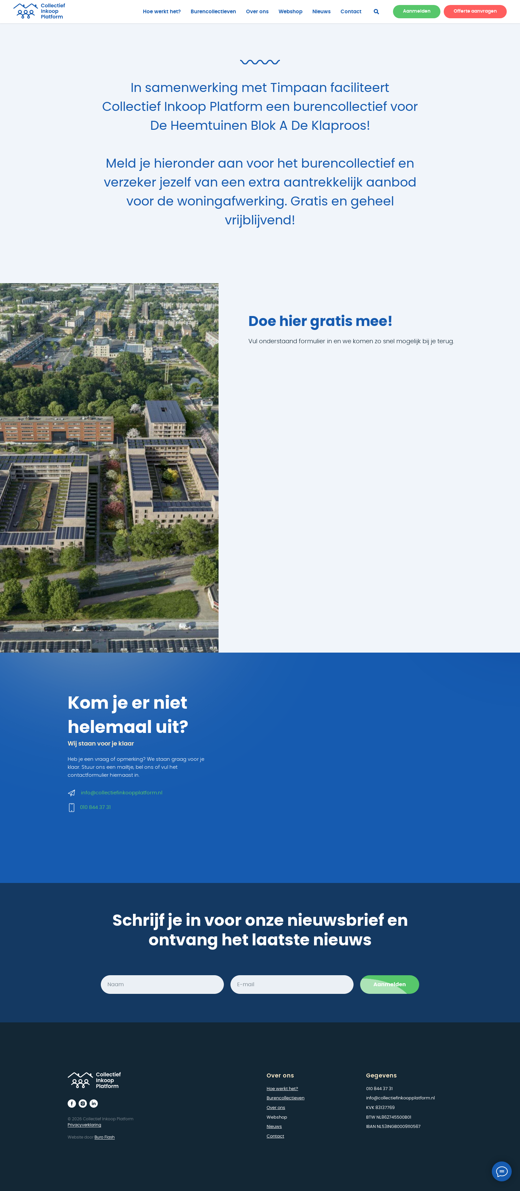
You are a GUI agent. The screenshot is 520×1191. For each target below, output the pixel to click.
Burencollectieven (213, 11)
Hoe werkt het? (162, 11)
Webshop (290, 11)
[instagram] (83, 1103)
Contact (351, 11)
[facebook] (376, 12)
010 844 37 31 (95, 807)
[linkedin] (94, 1103)
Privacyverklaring (84, 1125)
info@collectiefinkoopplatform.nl (121, 792)
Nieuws (321, 11)
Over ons (257, 11)
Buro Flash (105, 1137)
